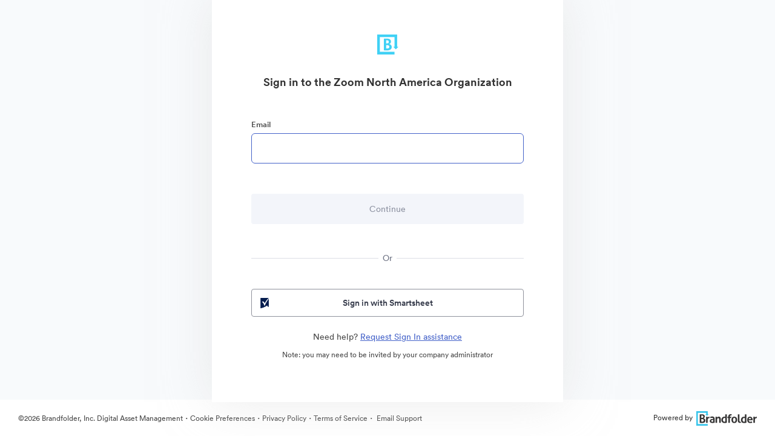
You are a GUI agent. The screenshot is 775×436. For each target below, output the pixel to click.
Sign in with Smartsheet (345, 303)
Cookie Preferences (222, 418)
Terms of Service (341, 418)
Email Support (398, 418)
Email (261, 124)
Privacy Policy (284, 418)
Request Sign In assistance (411, 336)
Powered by (705, 417)
